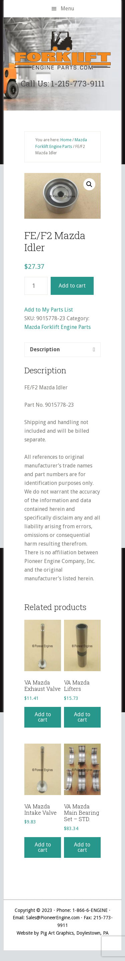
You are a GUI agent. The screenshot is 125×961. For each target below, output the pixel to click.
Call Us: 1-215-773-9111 (63, 83)
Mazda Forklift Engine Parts (57, 327)
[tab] (62, 349)
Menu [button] (67, 8)
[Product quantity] (36, 286)
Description (45, 349)
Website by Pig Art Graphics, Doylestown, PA (63, 933)
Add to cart (72, 285)
